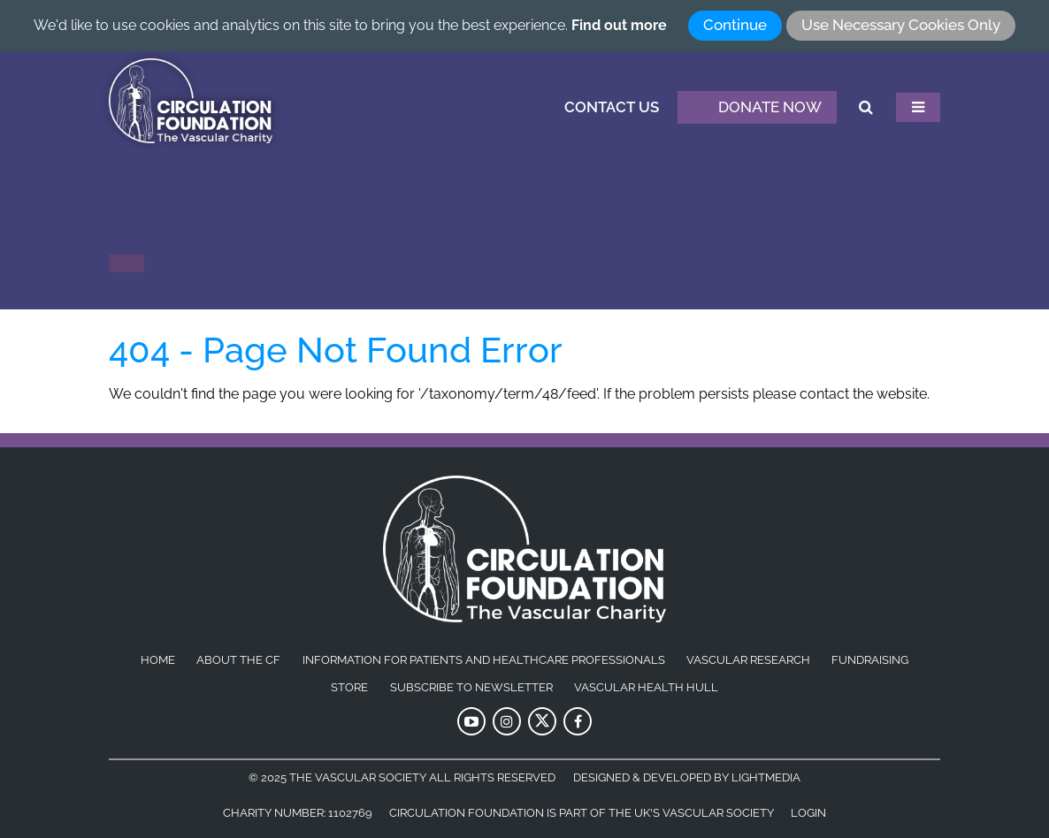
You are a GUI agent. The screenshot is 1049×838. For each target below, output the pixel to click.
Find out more (619, 25)
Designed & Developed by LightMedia (686, 777)
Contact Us (611, 107)
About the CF (238, 660)
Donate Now (757, 107)
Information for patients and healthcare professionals (483, 660)
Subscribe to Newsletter (471, 687)
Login (808, 812)
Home (158, 660)
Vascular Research (748, 660)
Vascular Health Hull (646, 687)
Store (349, 687)
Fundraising (869, 660)
